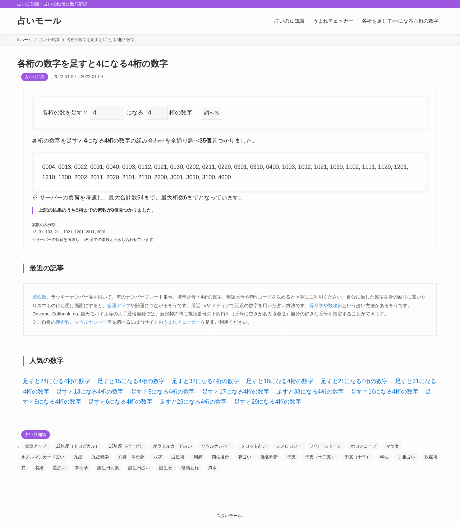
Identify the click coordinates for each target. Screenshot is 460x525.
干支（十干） (358, 456)
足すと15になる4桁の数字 (131, 381)
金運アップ (118, 305)
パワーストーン (326, 446)
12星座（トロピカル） (77, 446)
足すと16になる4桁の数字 (384, 392)
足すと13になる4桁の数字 (90, 392)
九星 (78, 456)
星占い (59, 467)
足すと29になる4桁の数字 (268, 402)
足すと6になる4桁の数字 (120, 402)
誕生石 (165, 467)
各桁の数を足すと (66, 112)
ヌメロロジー (289, 446)
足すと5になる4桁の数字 (163, 392)
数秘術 (335, 305)
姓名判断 (269, 456)
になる (135, 112)
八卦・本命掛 (131, 456)
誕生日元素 (108, 467)
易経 (39, 467)
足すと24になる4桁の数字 (56, 381)
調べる (211, 113)
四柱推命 (220, 456)
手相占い (406, 456)
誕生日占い (139, 467)
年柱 (384, 456)
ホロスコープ (364, 446)
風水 (212, 467)
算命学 (316, 305)
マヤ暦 (392, 446)
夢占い (244, 456)
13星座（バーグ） (126, 446)
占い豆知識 (35, 77)
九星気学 (100, 456)
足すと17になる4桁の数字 (236, 392)
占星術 (177, 456)
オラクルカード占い (172, 446)
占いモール (39, 21)
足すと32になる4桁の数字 (205, 381)
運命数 (39, 297)
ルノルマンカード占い (42, 456)
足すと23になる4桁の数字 (193, 402)
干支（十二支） (320, 456)
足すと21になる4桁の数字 (354, 381)
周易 (198, 456)
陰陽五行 (190, 467)
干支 (291, 456)
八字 (157, 456)
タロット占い (254, 446)
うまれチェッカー (182, 322)
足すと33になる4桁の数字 (310, 392)
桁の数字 (183, 112)
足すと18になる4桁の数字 (279, 381)
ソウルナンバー (90, 322)
